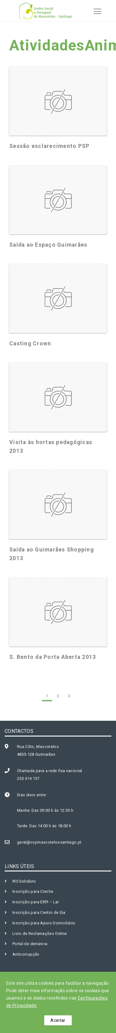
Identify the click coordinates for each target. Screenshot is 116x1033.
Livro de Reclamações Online (39, 933)
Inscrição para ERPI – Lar (35, 902)
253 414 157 (28, 778)
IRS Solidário (24, 881)
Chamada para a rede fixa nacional (49, 770)
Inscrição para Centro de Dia (39, 912)
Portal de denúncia (29, 943)
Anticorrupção (26, 954)
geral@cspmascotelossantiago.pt (49, 842)
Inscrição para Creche (32, 891)
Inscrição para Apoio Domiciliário (43, 923)
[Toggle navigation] (95, 10)
